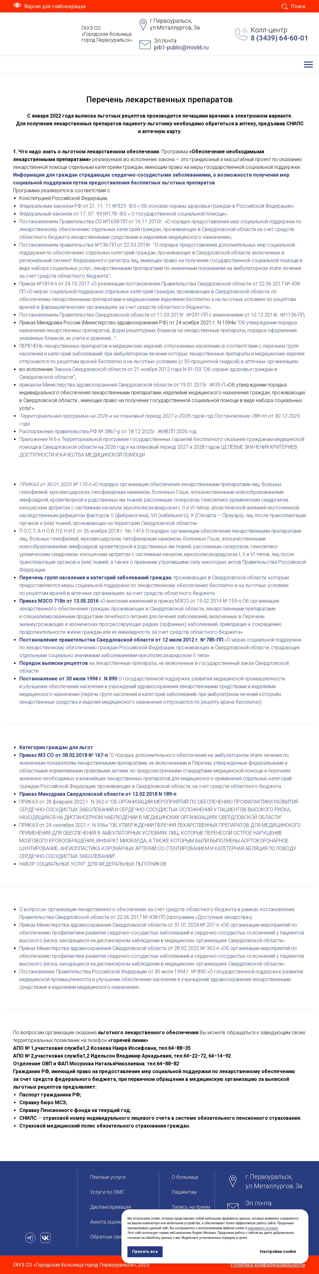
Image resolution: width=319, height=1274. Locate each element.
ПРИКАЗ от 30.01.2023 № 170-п (56, 484)
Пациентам (184, 1192)
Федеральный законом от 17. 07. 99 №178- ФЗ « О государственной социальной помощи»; (123, 214)
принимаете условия (263, 1228)
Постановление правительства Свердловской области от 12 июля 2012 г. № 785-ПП (121, 640)
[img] (28, 34)
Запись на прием (191, 1207)
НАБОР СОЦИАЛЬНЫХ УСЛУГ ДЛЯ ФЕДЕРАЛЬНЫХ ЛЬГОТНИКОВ (92, 864)
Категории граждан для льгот (56, 747)
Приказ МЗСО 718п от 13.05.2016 (58, 601)
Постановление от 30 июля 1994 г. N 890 (68, 679)
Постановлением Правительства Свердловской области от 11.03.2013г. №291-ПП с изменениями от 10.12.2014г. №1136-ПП (161, 315)
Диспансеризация (110, 1207)
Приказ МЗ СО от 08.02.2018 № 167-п (63, 755)
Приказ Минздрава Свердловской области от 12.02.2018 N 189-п (97, 794)
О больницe (185, 1177)
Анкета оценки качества (118, 1222)
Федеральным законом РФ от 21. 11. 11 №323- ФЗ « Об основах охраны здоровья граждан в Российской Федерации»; (156, 206)
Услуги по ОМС (107, 1192)
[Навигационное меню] (308, 65)
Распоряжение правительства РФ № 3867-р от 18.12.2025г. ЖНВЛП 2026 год (108, 431)
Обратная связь (108, 1237)
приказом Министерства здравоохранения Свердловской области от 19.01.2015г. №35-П (122, 385)
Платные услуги (108, 1177)
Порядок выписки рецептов (53, 663)
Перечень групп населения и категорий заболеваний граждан (95, 578)
